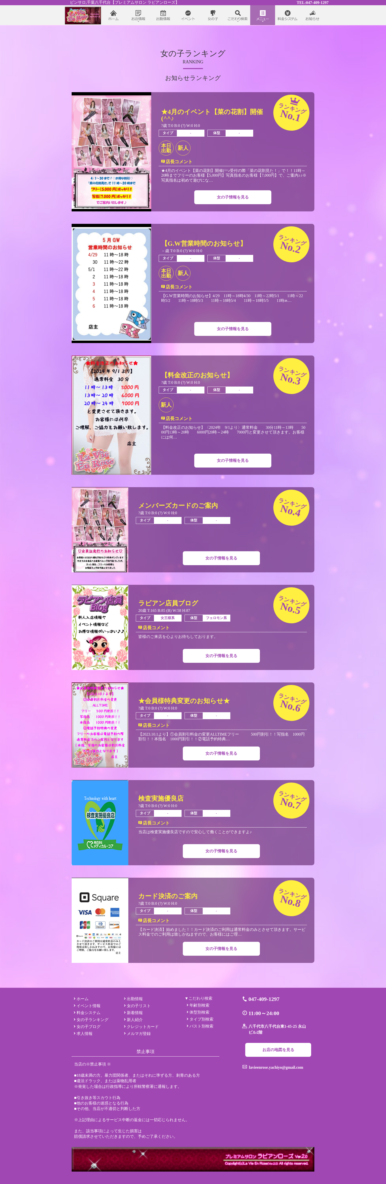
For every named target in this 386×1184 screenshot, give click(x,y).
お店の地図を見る (278, 1050)
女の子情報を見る (233, 197)
